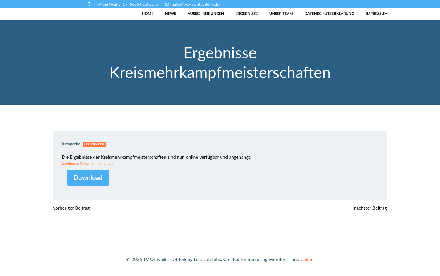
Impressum (377, 13)
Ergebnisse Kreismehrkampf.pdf (87, 163)
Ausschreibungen (206, 13)
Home (147, 13)
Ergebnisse (247, 13)
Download (88, 177)
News (170, 13)
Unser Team (281, 13)
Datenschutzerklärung (329, 13)
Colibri (307, 259)
